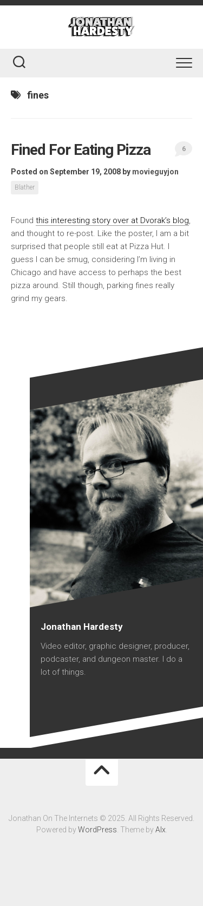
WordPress (97, 829)
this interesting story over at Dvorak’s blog (112, 220)
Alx (160, 829)
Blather (25, 187)
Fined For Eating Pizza (80, 150)
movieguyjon (155, 171)
